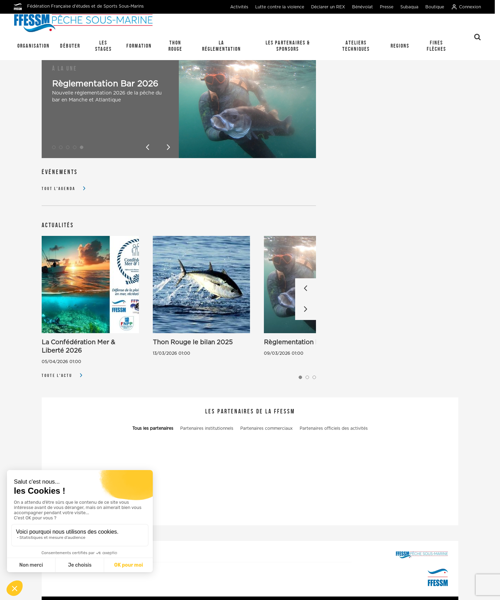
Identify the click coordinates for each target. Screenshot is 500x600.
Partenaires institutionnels (206, 428)
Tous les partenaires (152, 428)
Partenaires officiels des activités (334, 428)
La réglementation (221, 46)
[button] (54, 147)
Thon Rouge (175, 46)
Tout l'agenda (58, 188)
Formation (139, 46)
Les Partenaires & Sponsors (288, 46)
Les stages (103, 46)
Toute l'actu (57, 375)
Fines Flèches (436, 46)
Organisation (33, 46)
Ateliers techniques (356, 46)
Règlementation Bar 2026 (105, 84)
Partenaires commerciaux (266, 428)
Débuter (70, 46)
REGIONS (400, 46)
